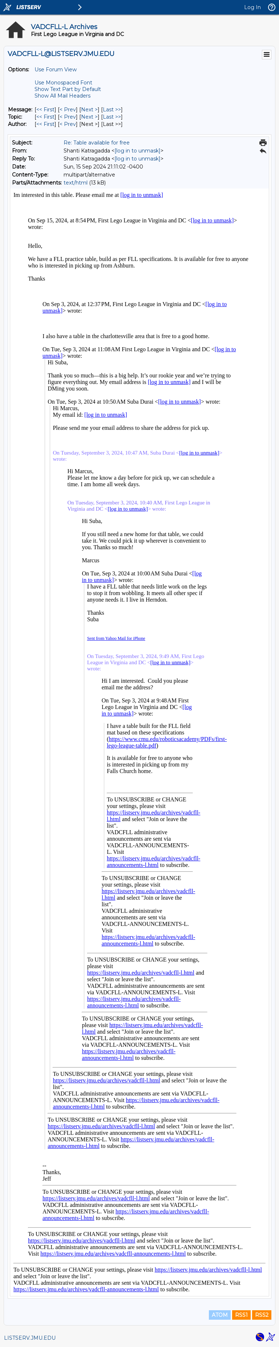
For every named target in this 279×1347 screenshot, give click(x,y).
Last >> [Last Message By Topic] (112, 117)
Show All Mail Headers (62, 95)
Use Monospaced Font (63, 82)
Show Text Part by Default (68, 89)
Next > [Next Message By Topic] (89, 117)
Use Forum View (56, 69)
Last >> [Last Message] (112, 109)
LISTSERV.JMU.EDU (30, 1338)
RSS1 (241, 1315)
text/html (76, 182)
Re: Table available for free (97, 142)
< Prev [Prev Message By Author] (68, 124)
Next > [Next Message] (89, 109)
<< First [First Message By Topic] (45, 117)
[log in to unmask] (137, 150)
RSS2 (261, 1315)
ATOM (220, 1315)
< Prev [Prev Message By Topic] (68, 117)
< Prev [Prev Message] (68, 109)
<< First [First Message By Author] (45, 124)
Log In (252, 7)
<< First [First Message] (45, 109)
